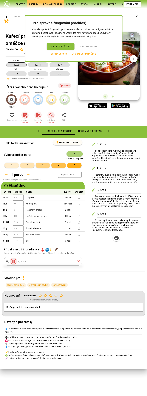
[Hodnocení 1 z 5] (21, 39)
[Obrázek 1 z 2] (105, 86)
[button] (21, 10)
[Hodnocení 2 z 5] (45, 285)
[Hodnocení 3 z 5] (50, 285)
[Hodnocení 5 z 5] (61, 285)
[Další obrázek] (133, 56)
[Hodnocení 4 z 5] (56, 285)
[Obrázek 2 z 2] (112, 86)
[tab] (14, 4)
